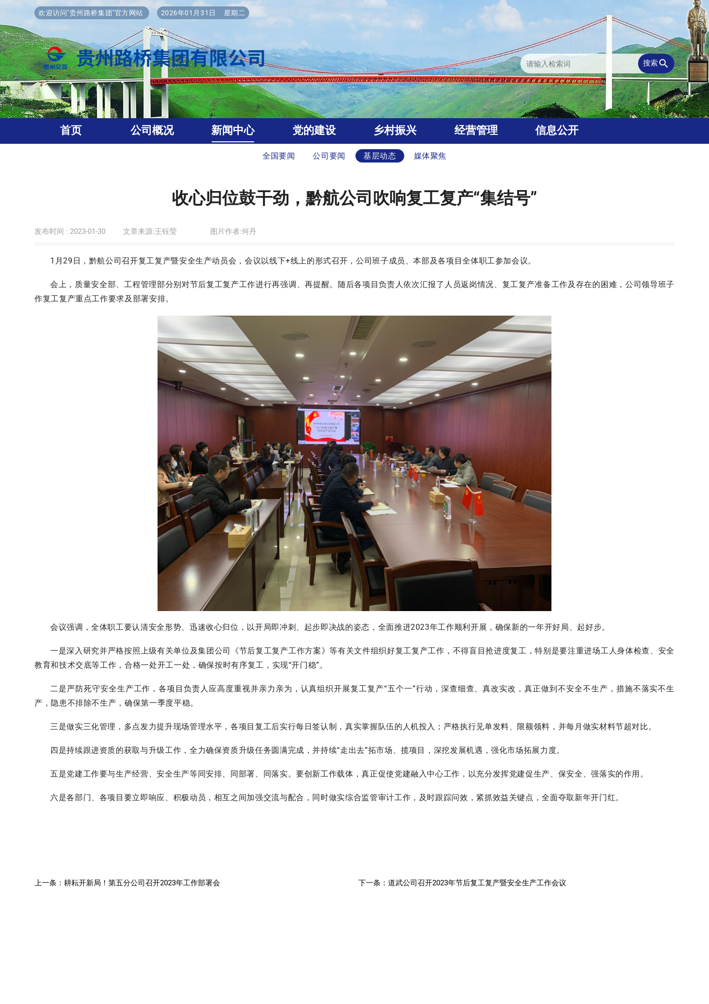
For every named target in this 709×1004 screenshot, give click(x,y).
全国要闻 (278, 156)
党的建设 (314, 130)
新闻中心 (233, 130)
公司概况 (152, 130)
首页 (71, 130)
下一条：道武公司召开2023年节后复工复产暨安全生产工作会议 (462, 882)
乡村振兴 (395, 130)
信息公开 (557, 130)
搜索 (656, 63)
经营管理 (476, 130)
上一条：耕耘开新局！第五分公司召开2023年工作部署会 (127, 882)
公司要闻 (329, 156)
